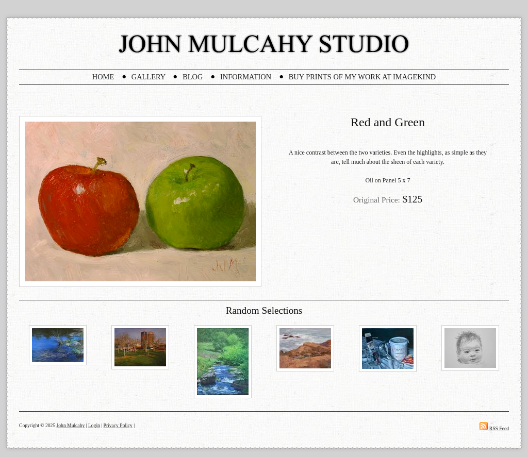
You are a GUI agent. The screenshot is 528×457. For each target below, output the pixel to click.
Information (245, 77)
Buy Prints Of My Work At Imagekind (362, 77)
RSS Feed (494, 428)
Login (94, 425)
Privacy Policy (118, 425)
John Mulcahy (71, 425)
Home (103, 77)
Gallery (148, 77)
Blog (193, 77)
